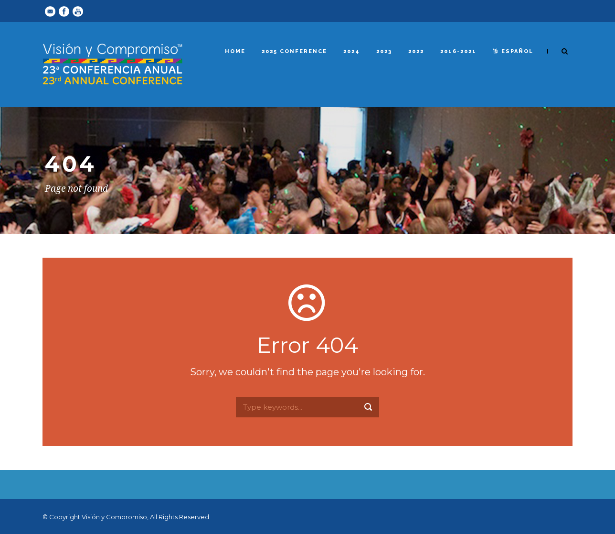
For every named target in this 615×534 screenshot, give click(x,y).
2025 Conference (294, 51)
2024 (351, 51)
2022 (416, 51)
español (513, 51)
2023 (384, 51)
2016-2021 (458, 51)
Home (235, 51)
